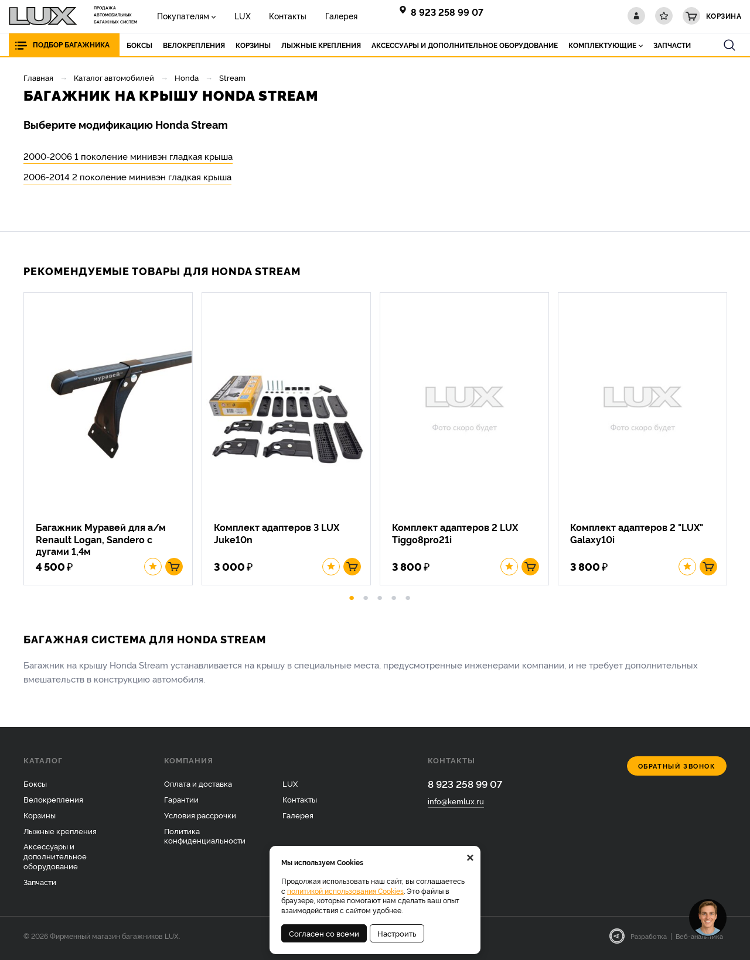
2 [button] (365, 600)
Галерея (328, 15)
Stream (232, 77)
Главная (38, 77)
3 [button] (380, 600)
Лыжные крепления (60, 834)
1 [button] (351, 600)
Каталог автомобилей (114, 77)
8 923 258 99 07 (447, 11)
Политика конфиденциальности (205, 839)
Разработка (648, 941)
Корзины (39, 819)
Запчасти (39, 886)
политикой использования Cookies (345, 891)
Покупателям (181, 15)
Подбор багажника (71, 45)
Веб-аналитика (699, 941)
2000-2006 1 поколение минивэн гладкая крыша (128, 156)
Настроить (397, 933)
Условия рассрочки (200, 819)
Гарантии (181, 803)
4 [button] (394, 600)
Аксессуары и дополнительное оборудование (55, 860)
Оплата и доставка (198, 788)
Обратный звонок (677, 770)
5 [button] (408, 600)
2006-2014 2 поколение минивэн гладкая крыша (127, 176)
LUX (237, 15)
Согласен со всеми (324, 933)
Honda (187, 77)
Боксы (35, 788)
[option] (112, 441)
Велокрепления (53, 803)
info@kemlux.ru (456, 806)
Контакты (278, 15)
